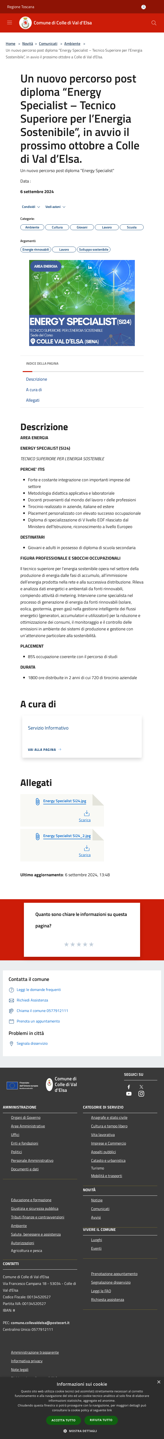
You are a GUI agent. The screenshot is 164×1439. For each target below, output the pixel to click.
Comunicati (48, 43)
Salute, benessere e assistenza (36, 1234)
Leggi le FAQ (101, 1291)
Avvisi (96, 1217)
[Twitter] (141, 1087)
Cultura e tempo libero (109, 1126)
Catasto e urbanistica (108, 1160)
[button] (82, 1430)
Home (10, 43)
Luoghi (96, 1240)
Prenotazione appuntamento (114, 1274)
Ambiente (72, 43)
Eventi (96, 1248)
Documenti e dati (25, 1169)
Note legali (19, 1369)
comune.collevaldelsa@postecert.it (40, 1322)
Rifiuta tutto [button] (101, 1420)
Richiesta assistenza (107, 1299)
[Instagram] (141, 1094)
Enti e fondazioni (24, 1143)
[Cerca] (154, 23)
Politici (16, 1152)
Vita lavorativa (103, 1134)
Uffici (15, 1134)
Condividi (32, 207)
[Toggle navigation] (9, 22)
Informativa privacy (27, 1361)
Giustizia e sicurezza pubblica (34, 1208)
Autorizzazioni (22, 1243)
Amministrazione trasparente (35, 1352)
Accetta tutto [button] (64, 1420)
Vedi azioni (56, 207)
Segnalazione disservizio (111, 1282)
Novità (27, 43)
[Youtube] (129, 1094)
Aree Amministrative (28, 1126)
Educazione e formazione (31, 1200)
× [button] (158, 1382)
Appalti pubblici (103, 1152)
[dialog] (82, 1408)
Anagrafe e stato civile (109, 1117)
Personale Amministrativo (32, 1160)
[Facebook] (129, 1087)
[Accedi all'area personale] (143, 7)
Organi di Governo (25, 1117)
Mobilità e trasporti (106, 1176)
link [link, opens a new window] (109, 1410)
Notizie (97, 1200)
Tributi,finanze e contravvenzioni (37, 1217)
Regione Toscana (20, 7)
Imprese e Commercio (108, 1143)
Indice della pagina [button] (42, 363)
